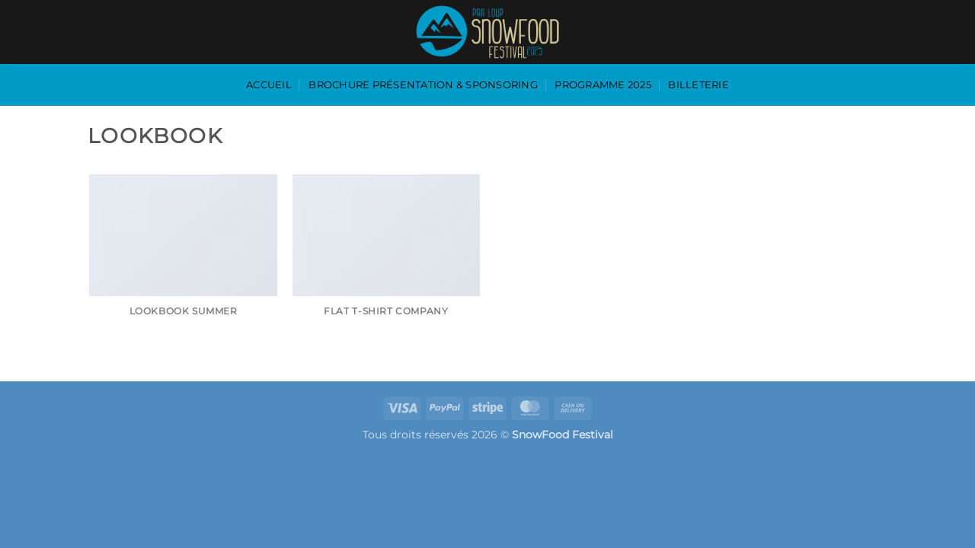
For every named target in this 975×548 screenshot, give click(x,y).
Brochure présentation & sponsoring (423, 85)
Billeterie (698, 85)
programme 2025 (603, 85)
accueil (269, 85)
